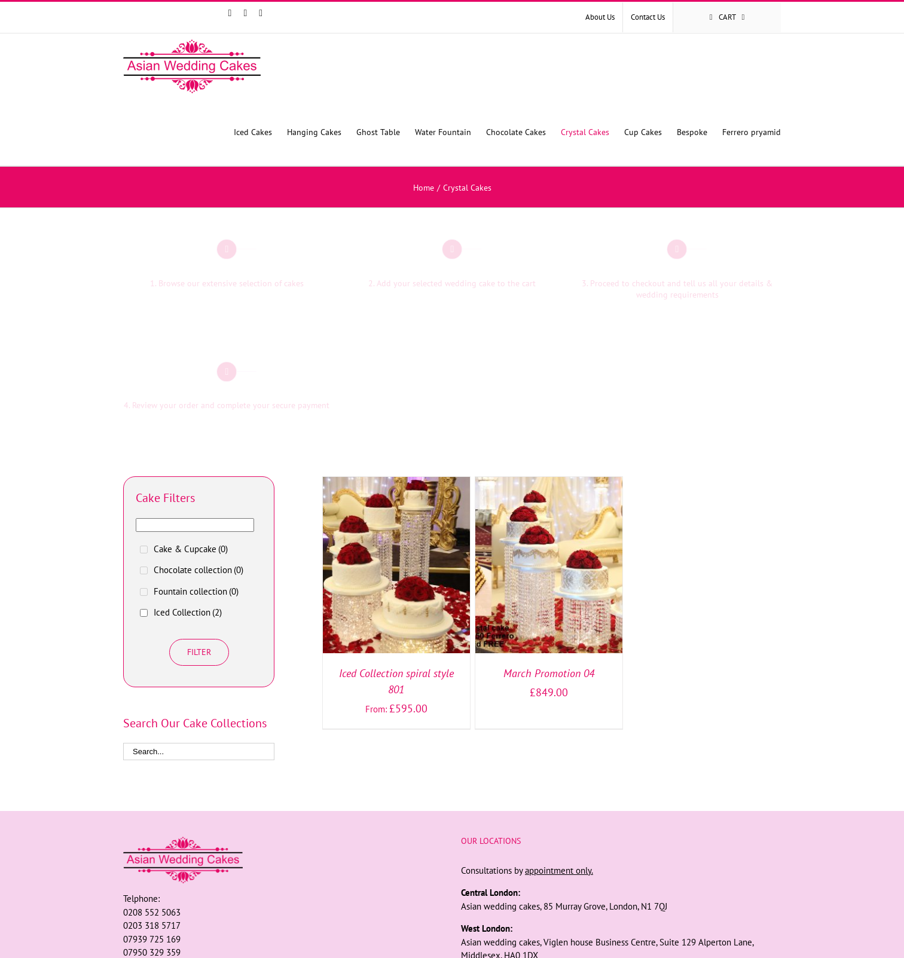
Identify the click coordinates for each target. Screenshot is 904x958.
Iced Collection (188, 612)
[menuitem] (600, 17)
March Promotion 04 (548, 673)
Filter (199, 652)
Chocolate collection (198, 570)
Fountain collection (196, 591)
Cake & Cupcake (191, 549)
